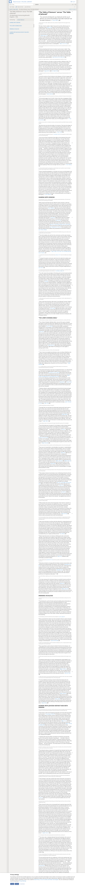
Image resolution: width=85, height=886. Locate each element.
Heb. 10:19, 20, (66, 482)
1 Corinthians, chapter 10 (59, 270)
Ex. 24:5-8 (62, 533)
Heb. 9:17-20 (64, 513)
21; (57, 57)
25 (63, 57)
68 (57, 640)
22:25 (69, 224)
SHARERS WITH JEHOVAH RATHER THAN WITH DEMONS (19, 33)
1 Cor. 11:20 (59, 132)
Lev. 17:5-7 (41, 267)
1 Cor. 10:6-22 (68, 164)
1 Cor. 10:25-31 (48, 194)
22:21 (43, 252)
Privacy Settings (22, 881)
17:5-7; (63, 224)
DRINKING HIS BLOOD (14, 29)
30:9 (43, 725)
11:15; (57, 251)
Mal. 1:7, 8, (62, 43)
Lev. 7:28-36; (52, 227)
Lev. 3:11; (52, 224)
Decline (16, 884)
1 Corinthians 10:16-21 (50, 714)
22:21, (61, 57)
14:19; (42, 376)
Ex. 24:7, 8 (64, 492)
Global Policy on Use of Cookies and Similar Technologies (46, 879)
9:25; (70, 251)
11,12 (66, 43)
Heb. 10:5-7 (45, 421)
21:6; (66, 224)
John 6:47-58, (54, 640)
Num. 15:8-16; (69, 723)
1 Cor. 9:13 (53, 217)
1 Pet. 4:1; (41, 437)
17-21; (54, 372)
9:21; (56, 227)
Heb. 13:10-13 (63, 693)
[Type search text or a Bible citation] (20, 4)
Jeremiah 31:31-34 (50, 559)
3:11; (59, 57)
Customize (22, 884)
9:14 (39, 483)
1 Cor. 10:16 (52, 308)
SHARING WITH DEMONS (15, 22)
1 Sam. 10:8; (53, 251)
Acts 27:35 (56, 376)
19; (48, 376)
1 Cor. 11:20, (48, 326)
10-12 (42, 120)
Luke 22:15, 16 (51, 345)
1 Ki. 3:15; (63, 251)
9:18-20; (60, 224)
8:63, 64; (67, 251)
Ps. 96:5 (46, 281)
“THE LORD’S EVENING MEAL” (16, 25)
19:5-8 (45, 229)
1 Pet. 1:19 (46, 403)
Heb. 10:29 (57, 698)
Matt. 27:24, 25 (63, 669)
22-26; (57, 224)
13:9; (60, 251)
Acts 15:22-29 (50, 94)
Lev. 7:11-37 (58, 220)
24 (47, 437)
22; (70, 482)
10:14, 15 (59, 227)
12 (65, 720)
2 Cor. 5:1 (63, 429)
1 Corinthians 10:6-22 (56, 134)
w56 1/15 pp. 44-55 (13, 9)
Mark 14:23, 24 (68, 460)
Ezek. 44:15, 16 (44, 35)
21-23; (62, 482)
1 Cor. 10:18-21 (51, 208)
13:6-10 (57, 372)
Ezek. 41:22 (49, 27)
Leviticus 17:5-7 (57, 254)
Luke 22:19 (62, 382)
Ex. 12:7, (59, 482)
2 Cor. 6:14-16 (41, 865)
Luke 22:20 (53, 463)
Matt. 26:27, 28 (59, 460)
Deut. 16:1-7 (41, 331)
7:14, (55, 224)
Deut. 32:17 (47, 71)
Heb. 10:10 (44, 703)
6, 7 (48, 832)
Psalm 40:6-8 (64, 414)
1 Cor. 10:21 (55, 20)
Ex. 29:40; (40, 725)
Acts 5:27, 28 (67, 673)
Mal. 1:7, (63, 720)
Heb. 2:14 (63, 452)
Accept (12, 884)
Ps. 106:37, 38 (54, 71)
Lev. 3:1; (40, 252)
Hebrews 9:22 (59, 569)
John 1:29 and (68, 401)
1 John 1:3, (44, 832)
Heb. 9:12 (60, 556)
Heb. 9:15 (62, 583)
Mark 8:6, (46, 376)
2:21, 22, (45, 437)
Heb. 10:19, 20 (45, 443)
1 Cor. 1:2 (41, 797)
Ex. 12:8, (50, 372)
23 (52, 326)
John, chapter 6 (62, 616)
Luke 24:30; (51, 376)
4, (40, 120)
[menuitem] (75, 4)
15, (52, 372)
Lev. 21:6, (55, 57)
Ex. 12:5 (40, 403)
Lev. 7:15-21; (41, 229)
